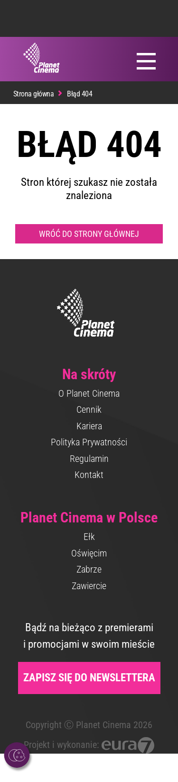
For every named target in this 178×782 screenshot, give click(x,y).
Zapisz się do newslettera (89, 677)
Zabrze (89, 569)
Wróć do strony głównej (89, 234)
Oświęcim (89, 553)
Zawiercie (89, 585)
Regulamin (89, 458)
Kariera (89, 426)
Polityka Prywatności (89, 442)
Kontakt (89, 474)
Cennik (89, 409)
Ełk (89, 536)
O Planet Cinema (89, 393)
